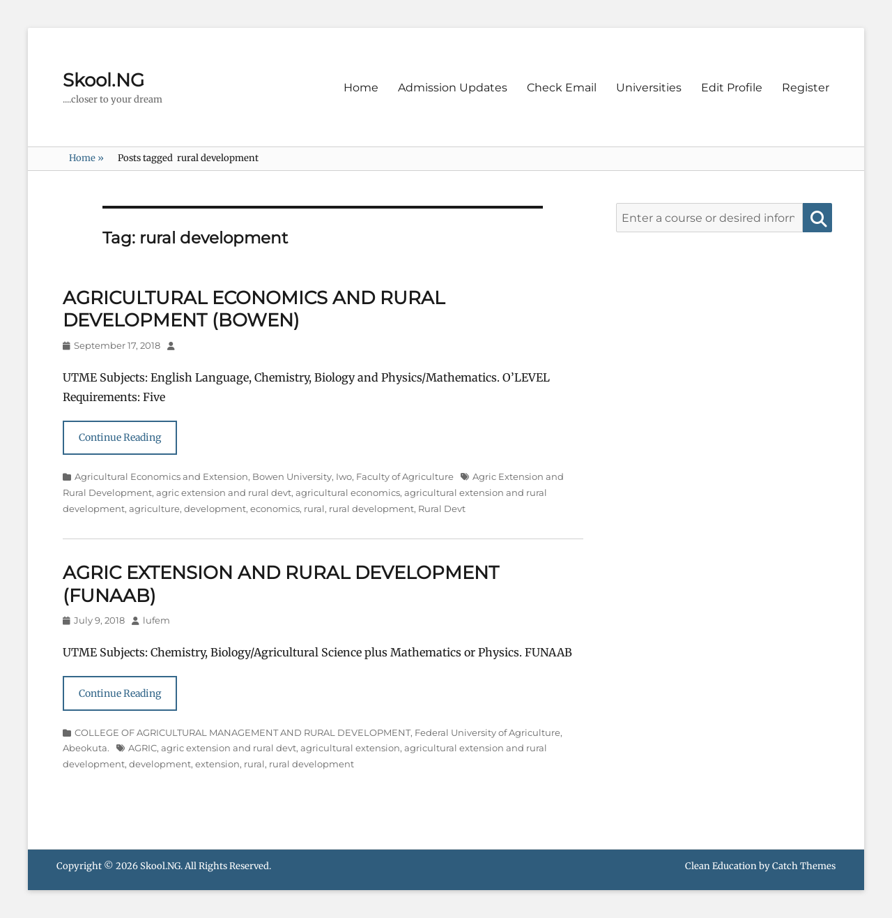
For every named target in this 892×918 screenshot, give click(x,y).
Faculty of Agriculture (405, 476)
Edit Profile (731, 87)
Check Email (562, 87)
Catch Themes (804, 866)
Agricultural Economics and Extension (161, 476)
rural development (371, 508)
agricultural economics (347, 492)
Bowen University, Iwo (302, 476)
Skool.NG (103, 80)
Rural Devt (442, 508)
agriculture (154, 508)
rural (314, 508)
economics (275, 508)
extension (217, 763)
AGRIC (142, 747)
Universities (649, 87)
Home (361, 87)
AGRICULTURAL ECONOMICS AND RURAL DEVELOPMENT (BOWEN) (254, 309)
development (215, 508)
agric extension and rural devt (223, 492)
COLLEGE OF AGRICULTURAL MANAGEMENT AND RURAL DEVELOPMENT (242, 732)
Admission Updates (452, 87)
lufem (156, 620)
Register (805, 87)
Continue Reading (120, 437)
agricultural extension (350, 747)
